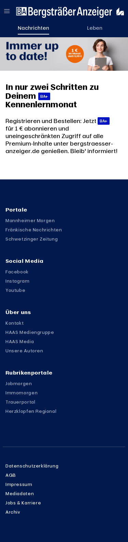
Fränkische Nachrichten (33, 229)
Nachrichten (33, 27)
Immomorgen (21, 392)
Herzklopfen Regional (30, 411)
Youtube (15, 290)
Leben (94, 27)
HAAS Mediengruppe (29, 332)
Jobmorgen (18, 383)
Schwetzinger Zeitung (31, 238)
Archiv (12, 512)
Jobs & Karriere (23, 502)
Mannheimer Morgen (30, 220)
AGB (10, 475)
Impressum (18, 484)
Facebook (17, 271)
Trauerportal (20, 401)
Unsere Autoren (24, 350)
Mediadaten (19, 493)
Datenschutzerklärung (31, 465)
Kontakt (14, 323)
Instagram (17, 280)
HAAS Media (19, 341)
